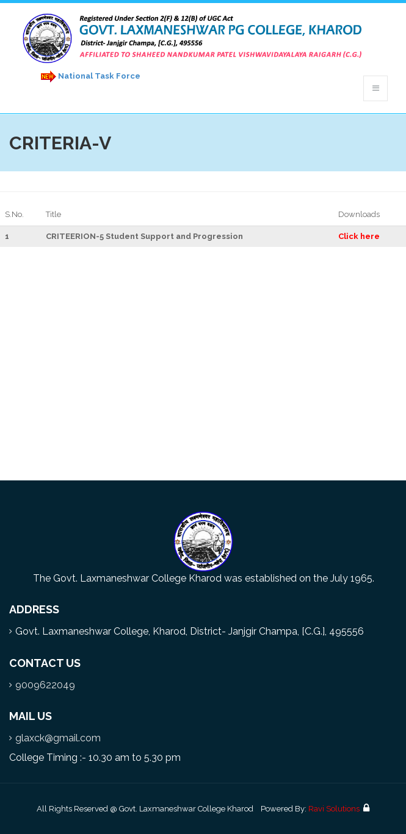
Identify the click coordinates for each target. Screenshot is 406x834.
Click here (359, 236)
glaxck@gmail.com (58, 738)
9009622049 (45, 685)
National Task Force (88, 76)
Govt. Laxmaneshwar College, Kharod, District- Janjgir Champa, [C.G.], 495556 (189, 631)
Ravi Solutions (334, 808)
